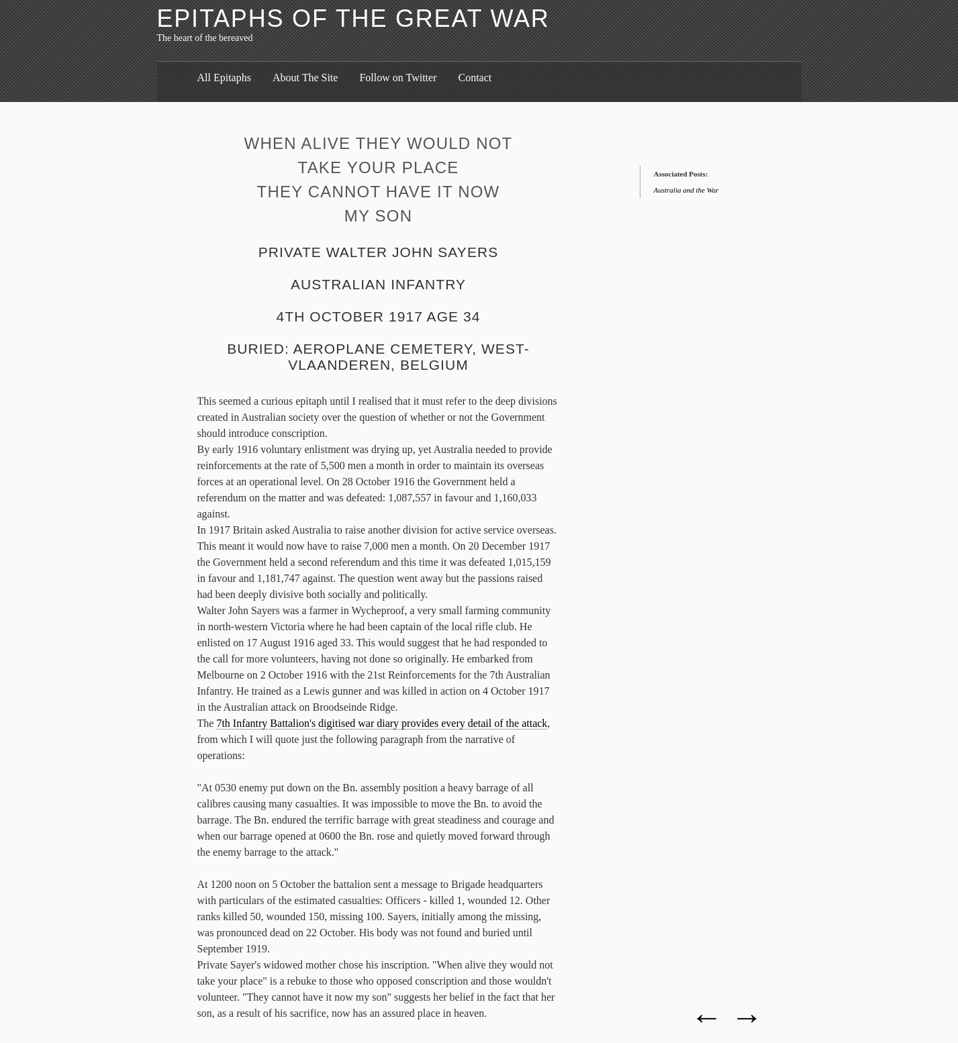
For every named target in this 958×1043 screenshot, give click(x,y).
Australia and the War (686, 190)
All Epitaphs (224, 77)
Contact (474, 77)
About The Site (305, 77)
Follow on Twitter (397, 77)
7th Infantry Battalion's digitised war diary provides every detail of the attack (381, 723)
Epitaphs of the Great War (353, 18)
